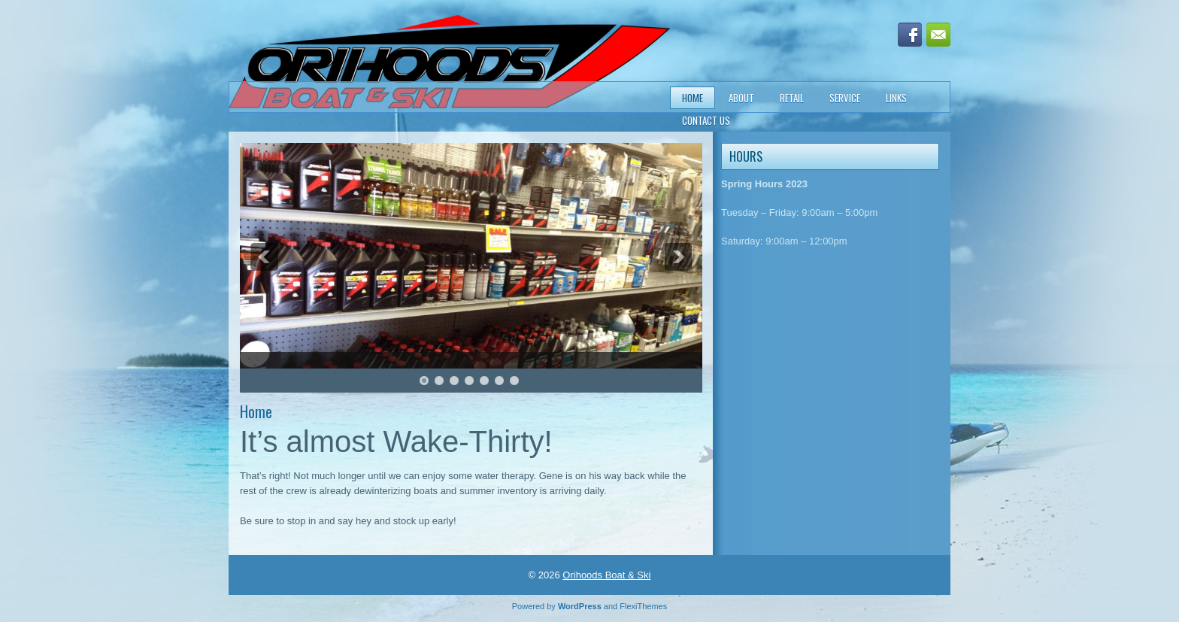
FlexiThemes (643, 606)
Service (844, 97)
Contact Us (706, 120)
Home (692, 97)
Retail (792, 97)
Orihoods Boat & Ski (606, 575)
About (741, 97)
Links (896, 97)
